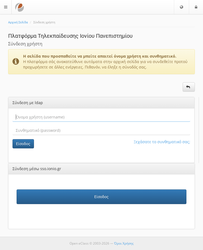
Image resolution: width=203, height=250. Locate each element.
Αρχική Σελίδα (18, 22)
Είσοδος (23, 144)
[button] (181, 7)
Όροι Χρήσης (124, 243)
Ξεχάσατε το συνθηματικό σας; (162, 141)
